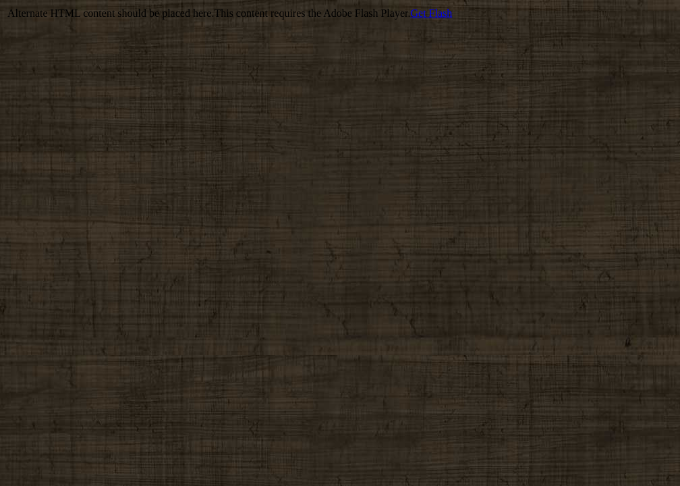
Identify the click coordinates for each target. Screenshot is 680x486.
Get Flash (431, 13)
